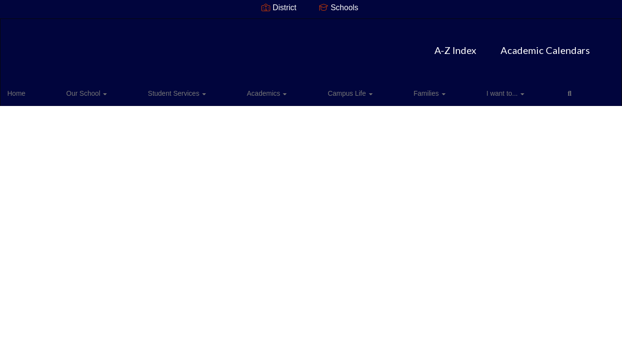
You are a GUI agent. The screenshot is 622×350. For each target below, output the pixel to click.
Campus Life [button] (260, 89)
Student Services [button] (139, 89)
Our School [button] (75, 89)
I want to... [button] (363, 89)
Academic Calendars (345, 45)
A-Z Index (255, 45)
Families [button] (313, 89)
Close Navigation (445, 93)
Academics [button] (203, 89)
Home (31, 89)
